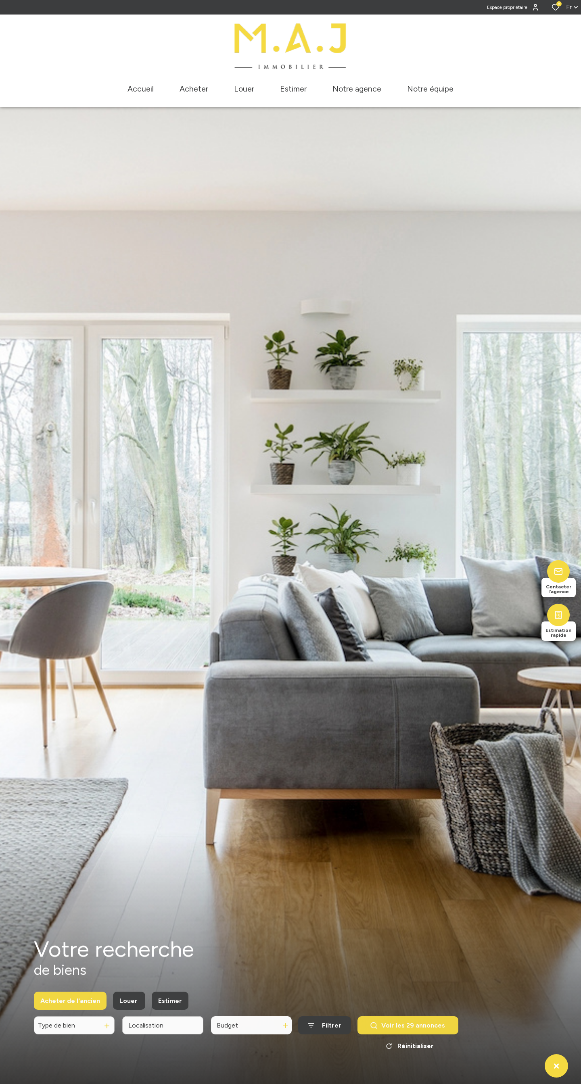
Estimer (170, 1014)
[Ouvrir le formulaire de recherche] (324, 1039)
